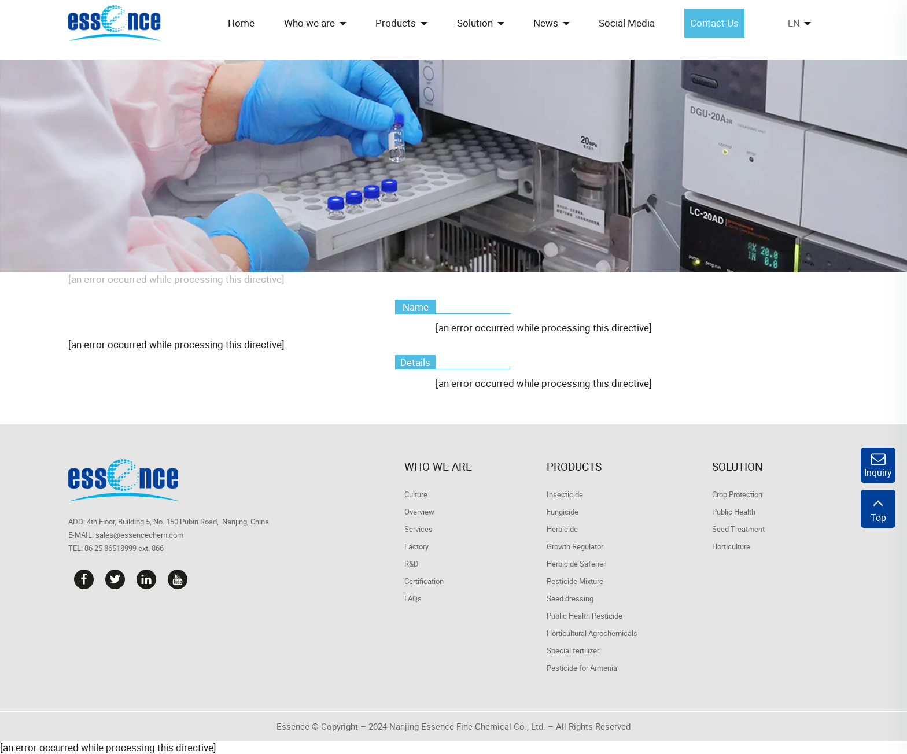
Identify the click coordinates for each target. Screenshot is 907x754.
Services (418, 529)
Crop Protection (737, 494)
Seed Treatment (738, 529)
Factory (416, 546)
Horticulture (731, 546)
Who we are (438, 466)
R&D (411, 564)
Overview (419, 512)
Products (574, 466)
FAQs (413, 598)
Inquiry (878, 465)
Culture (415, 494)
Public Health (733, 512)
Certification (424, 581)
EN (793, 23)
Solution (737, 466)
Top (878, 509)
